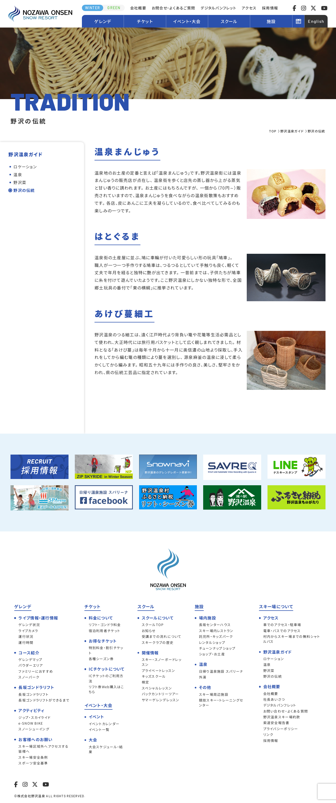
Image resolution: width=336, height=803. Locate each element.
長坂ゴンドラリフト (33, 694)
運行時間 (25, 642)
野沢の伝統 (24, 190)
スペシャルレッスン (157, 688)
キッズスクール (154, 676)
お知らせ (149, 630)
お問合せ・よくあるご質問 (173, 7)
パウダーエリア (30, 665)
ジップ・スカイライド (34, 717)
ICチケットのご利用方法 (106, 678)
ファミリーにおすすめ (35, 671)
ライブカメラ (28, 630)
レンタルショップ (212, 642)
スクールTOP (153, 624)
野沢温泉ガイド (292, 131)
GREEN (113, 8)
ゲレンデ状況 (29, 624)
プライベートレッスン (158, 670)
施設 (271, 21)
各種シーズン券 (101, 658)
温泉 (17, 174)
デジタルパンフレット (218, 7)
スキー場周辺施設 (213, 694)
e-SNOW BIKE (30, 723)
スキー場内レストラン (216, 630)
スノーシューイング (33, 728)
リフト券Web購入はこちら (106, 689)
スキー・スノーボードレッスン (161, 662)
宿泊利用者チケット (104, 630)
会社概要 (138, 7)
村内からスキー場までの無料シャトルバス (291, 639)
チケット (145, 21)
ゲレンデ (102, 21)
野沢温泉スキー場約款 (281, 716)
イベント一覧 (99, 729)
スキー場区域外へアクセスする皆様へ (43, 749)
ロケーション (25, 166)
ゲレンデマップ (30, 659)
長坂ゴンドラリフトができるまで (43, 700)
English (316, 21)
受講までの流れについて (162, 636)
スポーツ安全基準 (33, 763)
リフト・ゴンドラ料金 (105, 624)
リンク (268, 734)
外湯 (203, 677)
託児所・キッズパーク (216, 636)
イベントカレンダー (104, 723)
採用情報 (270, 7)
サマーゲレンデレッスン (161, 699)
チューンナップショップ (217, 648)
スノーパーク (28, 677)
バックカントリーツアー (160, 693)
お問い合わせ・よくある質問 (285, 711)
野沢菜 (19, 182)
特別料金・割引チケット (106, 650)
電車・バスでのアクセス (282, 630)
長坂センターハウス (215, 624)
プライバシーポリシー (280, 728)
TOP (272, 131)
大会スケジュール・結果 (106, 749)
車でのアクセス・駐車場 (282, 624)
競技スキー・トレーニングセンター (221, 703)
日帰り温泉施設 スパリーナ (221, 671)
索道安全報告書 (276, 722)
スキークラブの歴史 (158, 642)
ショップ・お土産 (212, 653)
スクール (229, 21)
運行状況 (25, 636)
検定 (145, 682)
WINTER (92, 8)
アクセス (249, 7)
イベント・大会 (187, 21)
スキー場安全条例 (33, 757)
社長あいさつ (274, 699)
